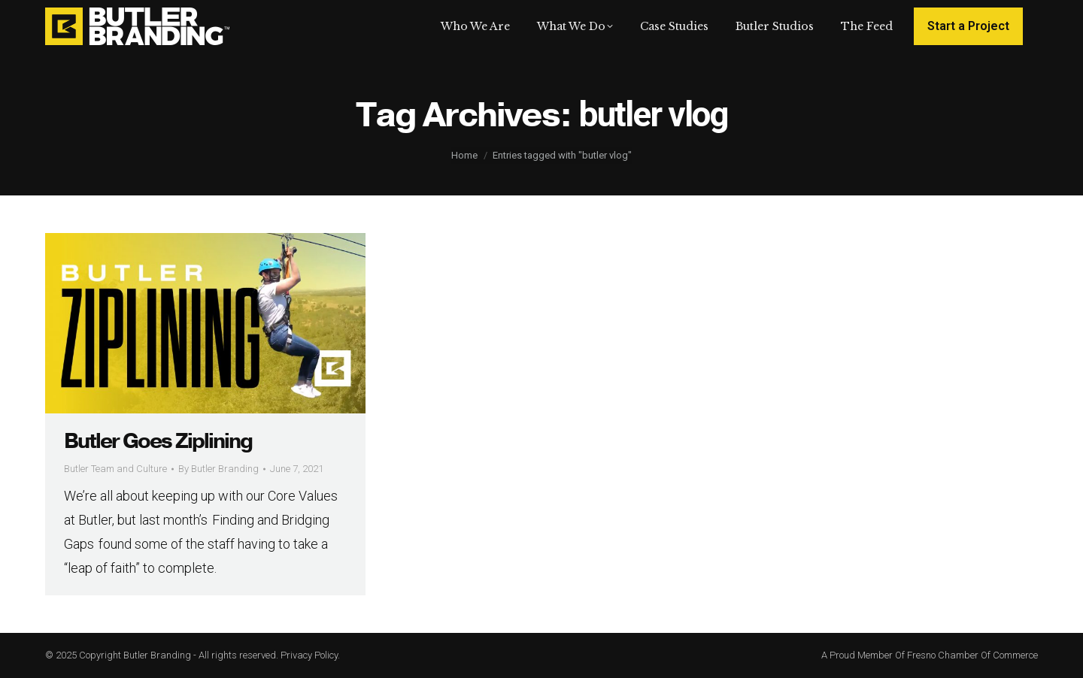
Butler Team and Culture (115, 468)
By (218, 468)
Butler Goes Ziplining (158, 441)
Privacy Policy (309, 655)
